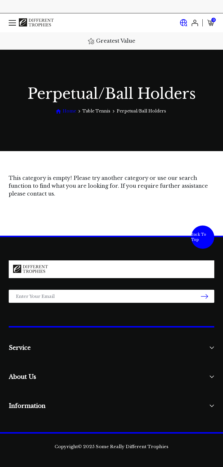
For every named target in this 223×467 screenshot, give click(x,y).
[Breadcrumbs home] (65, 111)
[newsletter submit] (204, 296)
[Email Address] (111, 296)
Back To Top (198, 237)
